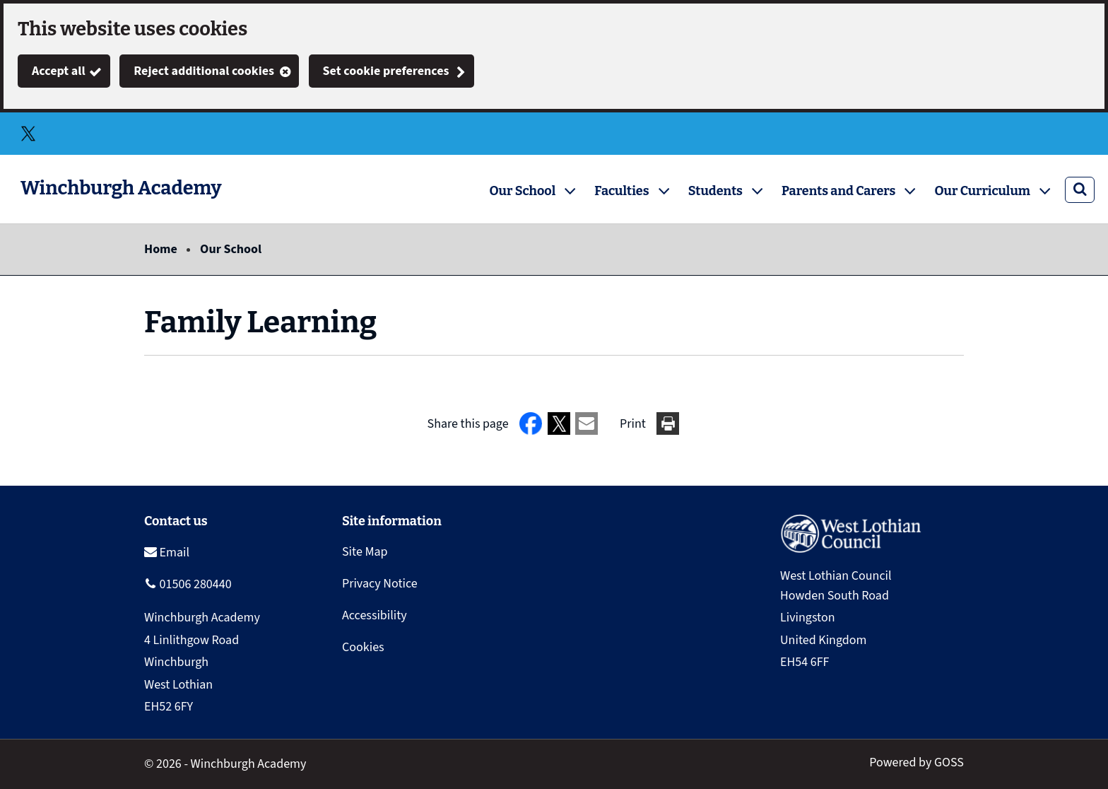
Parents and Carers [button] (839, 191)
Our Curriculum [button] (982, 191)
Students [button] (715, 191)
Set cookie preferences (386, 71)
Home (160, 249)
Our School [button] (523, 191)
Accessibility (374, 615)
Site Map (365, 552)
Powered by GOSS (916, 762)
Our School (230, 249)
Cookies (363, 647)
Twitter (28, 133)
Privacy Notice (380, 583)
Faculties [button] (621, 191)
